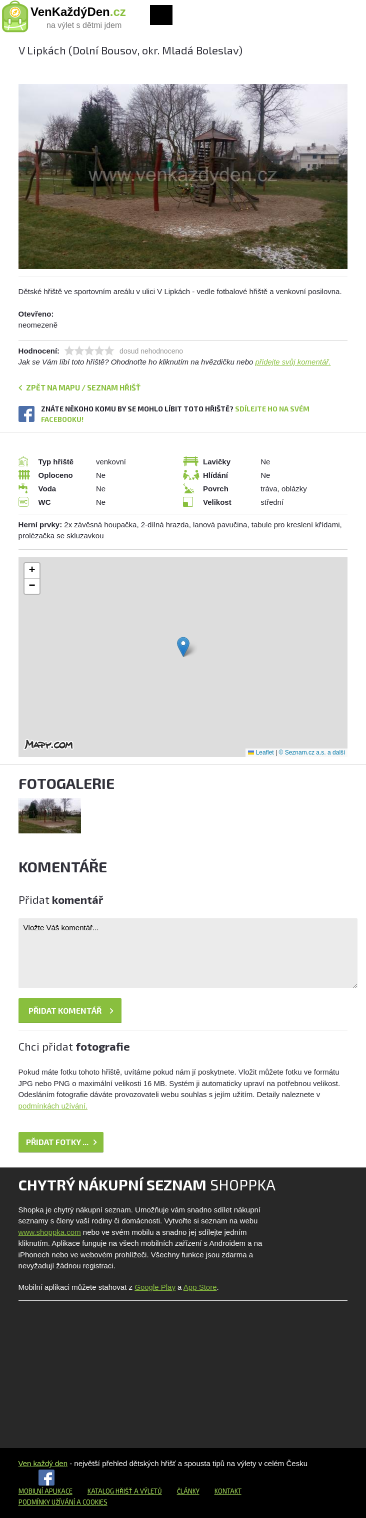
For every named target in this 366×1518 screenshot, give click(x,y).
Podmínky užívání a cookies (63, 1502)
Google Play (155, 1287)
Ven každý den (43, 1463)
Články (188, 1491)
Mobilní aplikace (45, 1491)
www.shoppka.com (49, 1232)
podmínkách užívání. (53, 1106)
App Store (200, 1287)
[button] (183, 647)
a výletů (147, 1491)
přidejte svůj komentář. (293, 362)
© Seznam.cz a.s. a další (311, 752)
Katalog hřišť (110, 1491)
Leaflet (261, 752)
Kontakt (228, 1491)
